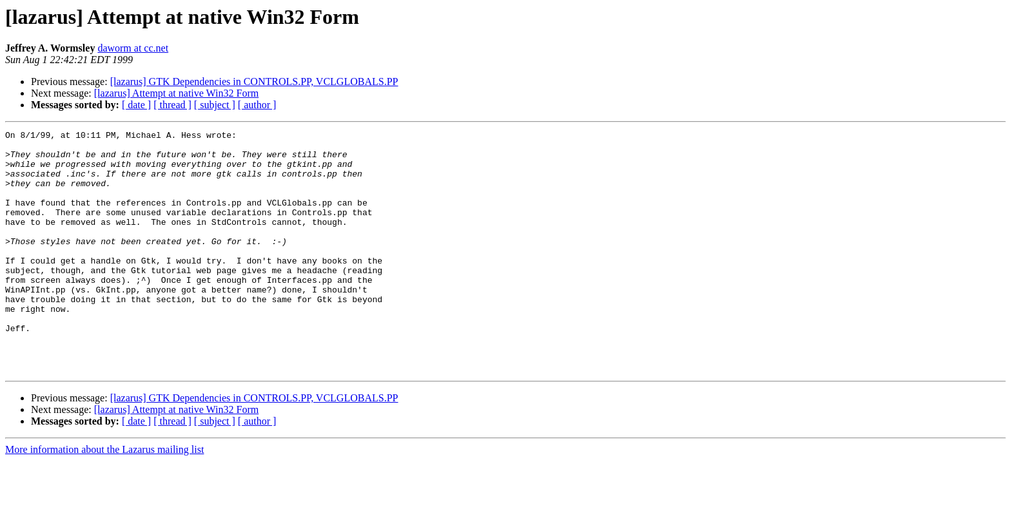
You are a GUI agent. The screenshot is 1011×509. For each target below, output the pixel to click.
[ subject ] (214, 104)
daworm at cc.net (132, 48)
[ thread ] (172, 104)
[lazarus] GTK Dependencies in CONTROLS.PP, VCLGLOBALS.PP (254, 81)
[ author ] (257, 104)
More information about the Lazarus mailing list (104, 497)
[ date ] (136, 104)
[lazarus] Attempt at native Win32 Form (176, 93)
